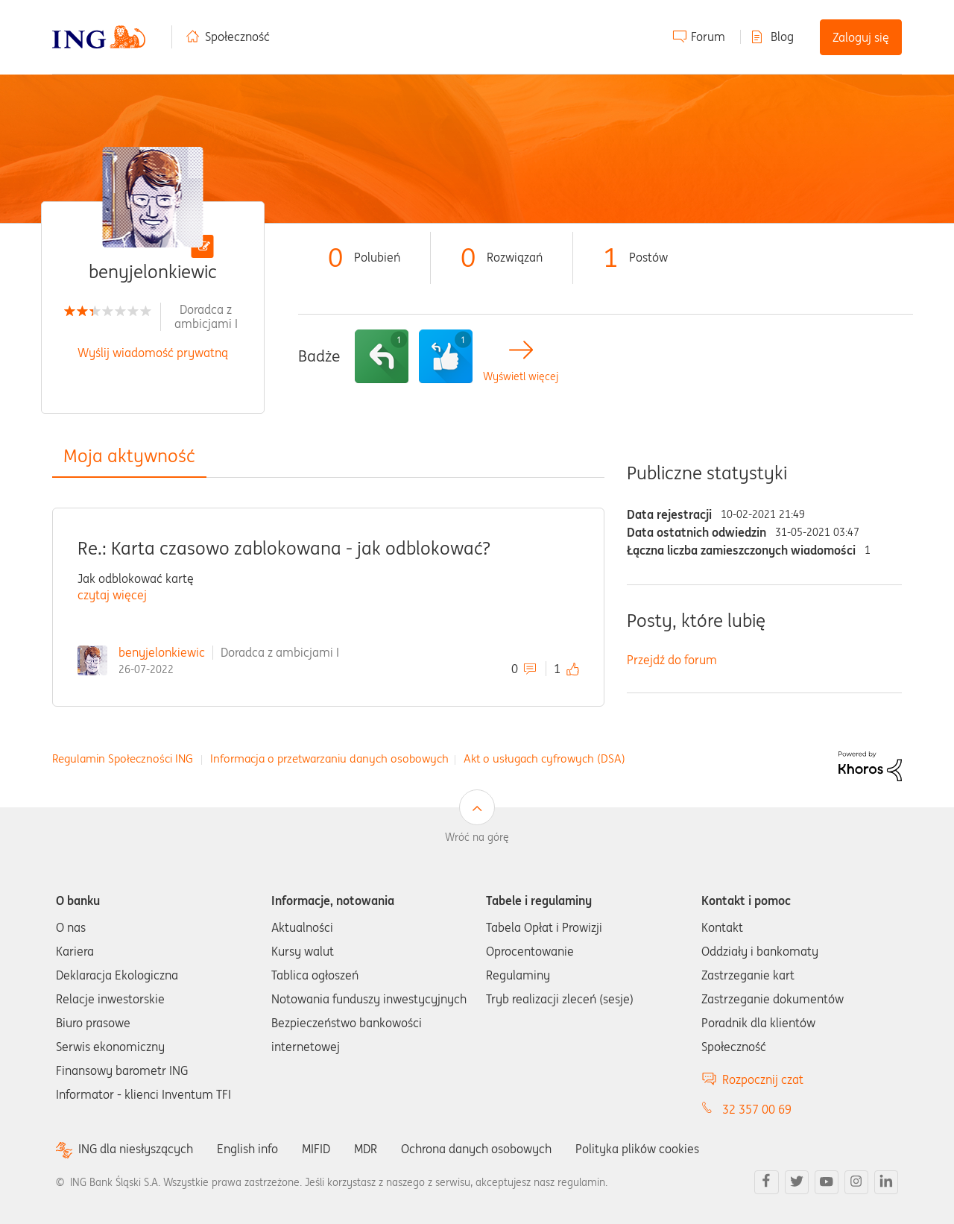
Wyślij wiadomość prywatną (153, 352)
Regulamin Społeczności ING (122, 758)
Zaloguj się (861, 37)
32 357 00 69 (757, 1109)
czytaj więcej (112, 594)
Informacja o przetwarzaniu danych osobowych (329, 758)
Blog (782, 36)
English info (247, 1148)
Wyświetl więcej (520, 376)
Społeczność (237, 36)
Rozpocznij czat (762, 1079)
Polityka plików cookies (637, 1148)
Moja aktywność (129, 455)
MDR (365, 1148)
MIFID (316, 1148)
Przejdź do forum (672, 659)
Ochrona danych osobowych (476, 1148)
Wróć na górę (477, 837)
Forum (708, 36)
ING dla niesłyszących (135, 1149)
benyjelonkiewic (162, 652)
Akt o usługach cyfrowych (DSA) (544, 758)
